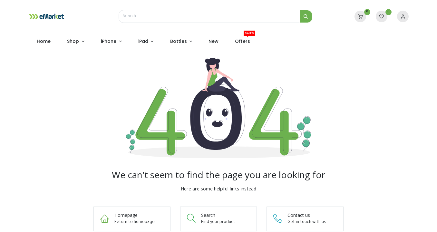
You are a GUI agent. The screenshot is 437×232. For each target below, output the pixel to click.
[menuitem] (44, 41)
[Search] (305, 16)
